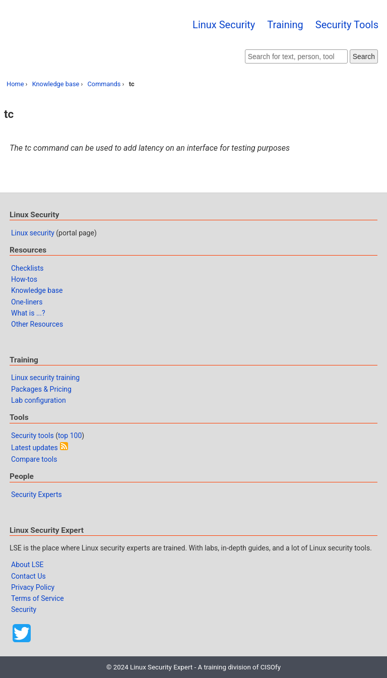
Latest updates (34, 448)
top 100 (70, 436)
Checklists (27, 268)
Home (15, 84)
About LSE (27, 565)
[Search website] (296, 56)
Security (23, 609)
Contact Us (28, 576)
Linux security (32, 233)
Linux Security (223, 25)
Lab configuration (38, 400)
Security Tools (346, 25)
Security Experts (36, 494)
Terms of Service (37, 598)
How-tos (24, 279)
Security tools (32, 436)
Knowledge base (56, 84)
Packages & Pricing (41, 389)
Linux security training (45, 378)
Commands (104, 84)
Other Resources (37, 324)
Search (364, 56)
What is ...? (28, 313)
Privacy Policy (32, 587)
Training (285, 25)
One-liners (27, 302)
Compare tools (34, 459)
